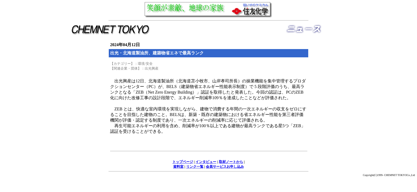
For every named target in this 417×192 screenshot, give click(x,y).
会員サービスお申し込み (225, 167)
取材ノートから (231, 162)
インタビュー (205, 162)
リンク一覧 (194, 167)
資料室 (178, 167)
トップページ (182, 162)
